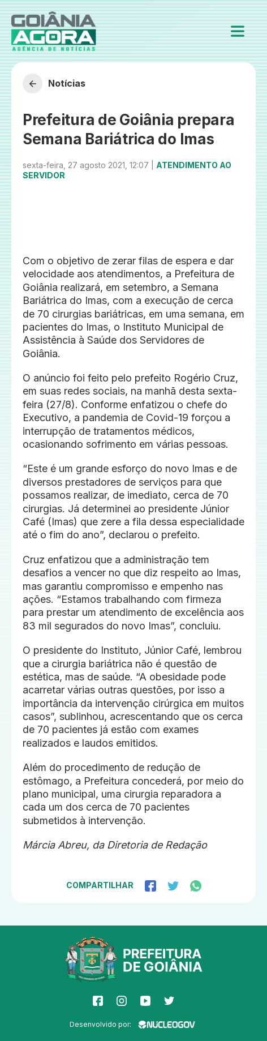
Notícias (54, 83)
